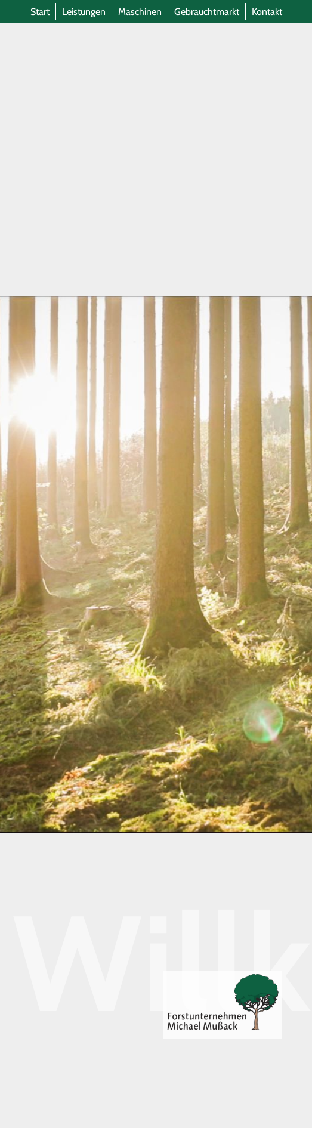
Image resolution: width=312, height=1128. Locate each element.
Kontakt (267, 11)
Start (40, 11)
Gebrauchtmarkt (206, 11)
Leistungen (84, 11)
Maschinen (140, 11)
